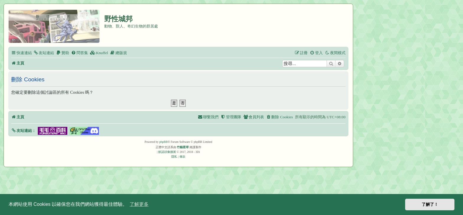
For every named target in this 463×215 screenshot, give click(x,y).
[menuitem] (43, 53)
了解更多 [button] (139, 204)
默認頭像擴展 (167, 151)
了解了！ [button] (430, 204)
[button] (23, 130)
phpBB (163, 141)
